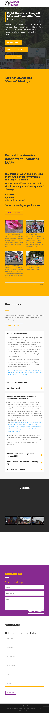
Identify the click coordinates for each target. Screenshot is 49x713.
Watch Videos (13, 57)
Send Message (36, 612)
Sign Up (10, 692)
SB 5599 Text (13, 42)
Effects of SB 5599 (16, 49)
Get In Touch (14, 212)
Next (41, 284)
